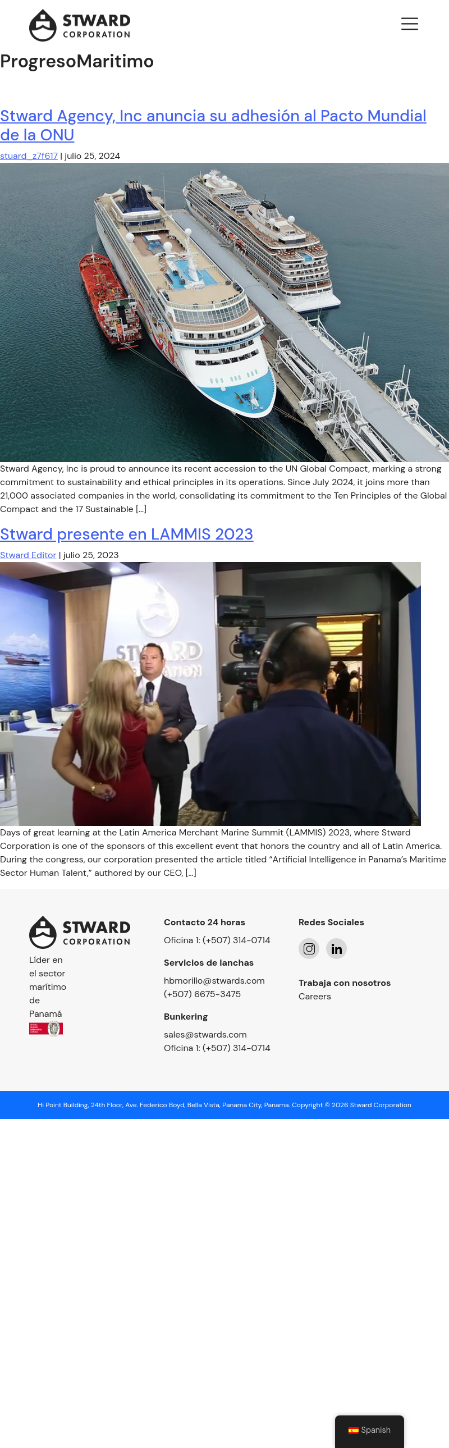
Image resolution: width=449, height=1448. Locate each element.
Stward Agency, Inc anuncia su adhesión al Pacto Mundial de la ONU (213, 125)
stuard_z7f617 (29, 156)
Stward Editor (28, 555)
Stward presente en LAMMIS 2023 (127, 534)
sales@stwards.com (205, 1034)
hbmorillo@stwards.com (214, 980)
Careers (315, 996)
